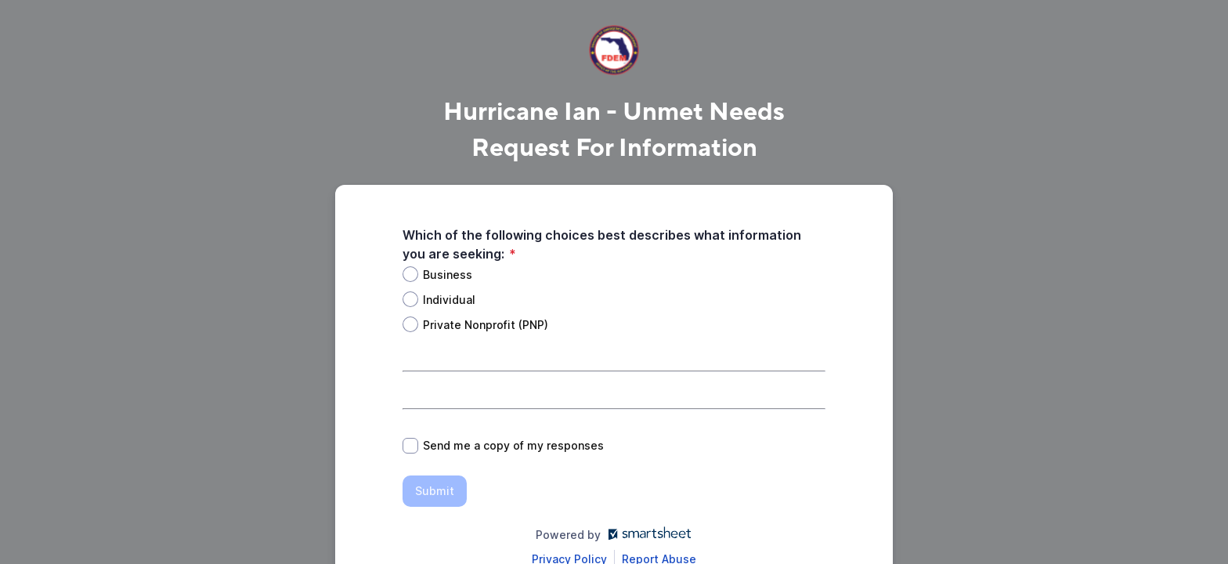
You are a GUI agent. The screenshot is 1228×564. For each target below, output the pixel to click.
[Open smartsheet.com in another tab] (646, 535)
